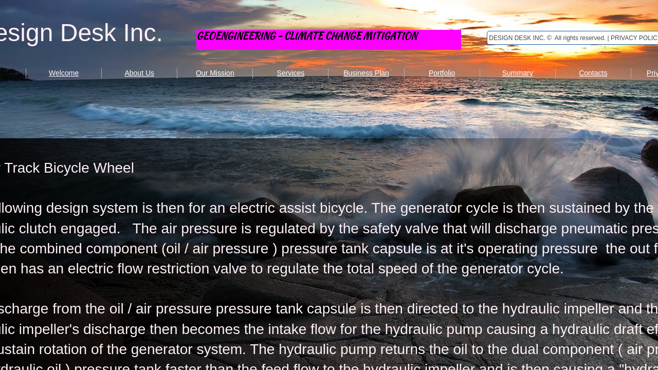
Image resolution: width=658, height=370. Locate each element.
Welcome (64, 73)
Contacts (593, 73)
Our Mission (215, 73)
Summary (517, 73)
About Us (139, 73)
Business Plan (366, 73)
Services (291, 73)
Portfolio (442, 73)
